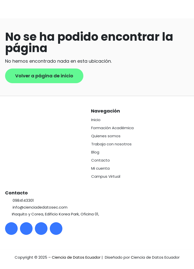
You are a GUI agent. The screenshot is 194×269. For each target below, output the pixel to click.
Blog (95, 152)
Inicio (96, 119)
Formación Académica (112, 127)
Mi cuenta (100, 168)
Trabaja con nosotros (111, 144)
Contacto (100, 160)
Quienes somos (105, 136)
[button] (189, 9)
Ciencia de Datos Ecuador (76, 257)
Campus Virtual (105, 176)
